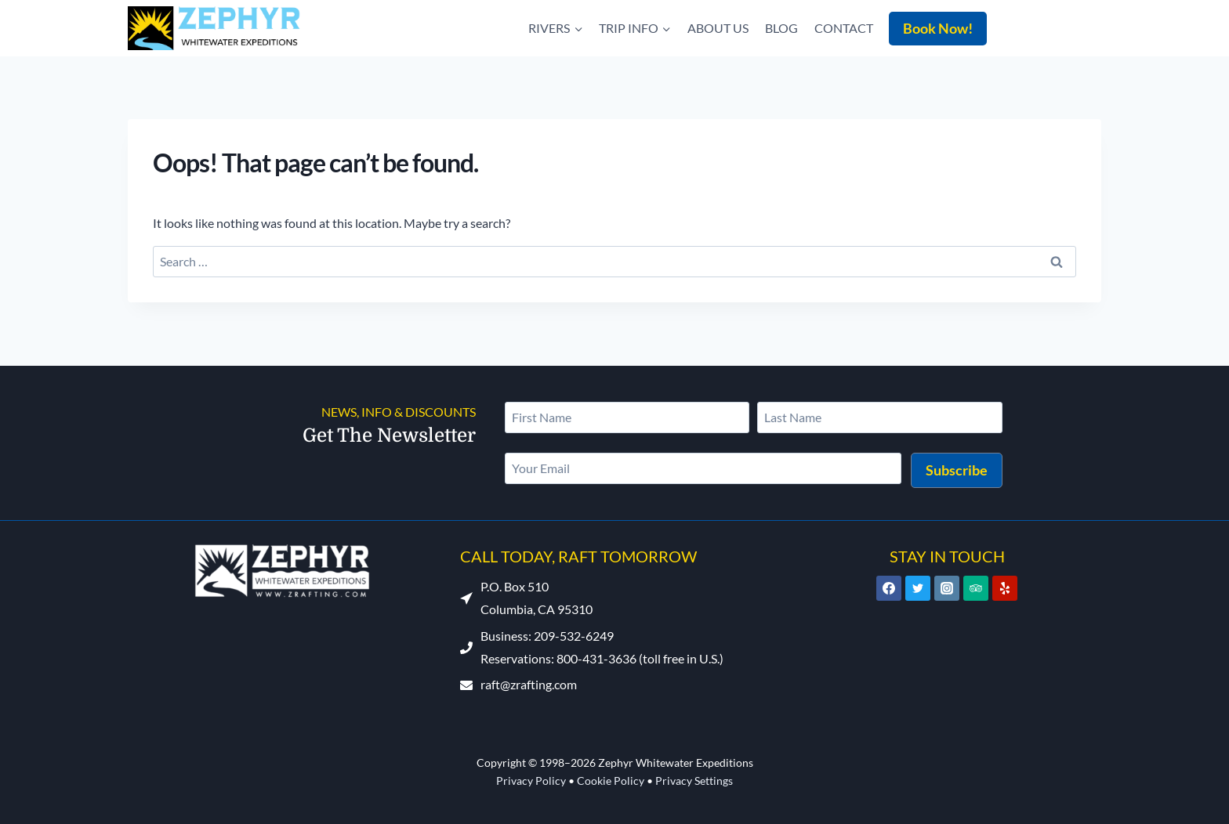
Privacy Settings (694, 780)
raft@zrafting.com (528, 684)
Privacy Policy (531, 780)
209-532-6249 (1061, 23)
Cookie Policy (610, 780)
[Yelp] (1004, 588)
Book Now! (938, 28)
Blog (781, 27)
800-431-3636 (596, 658)
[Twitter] (917, 588)
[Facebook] (888, 588)
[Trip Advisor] (975, 588)
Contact (843, 27)
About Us (718, 27)
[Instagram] (946, 588)
